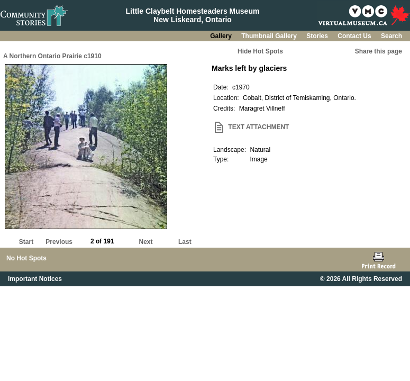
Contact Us (355, 36)
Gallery (221, 36)
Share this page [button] (378, 51)
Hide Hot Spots (260, 51)
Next (146, 242)
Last (185, 242)
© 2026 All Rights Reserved (361, 279)
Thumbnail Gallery (269, 36)
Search (391, 36)
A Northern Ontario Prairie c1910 (52, 56)
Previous (58, 242)
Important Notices (35, 279)
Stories (318, 36)
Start (26, 242)
